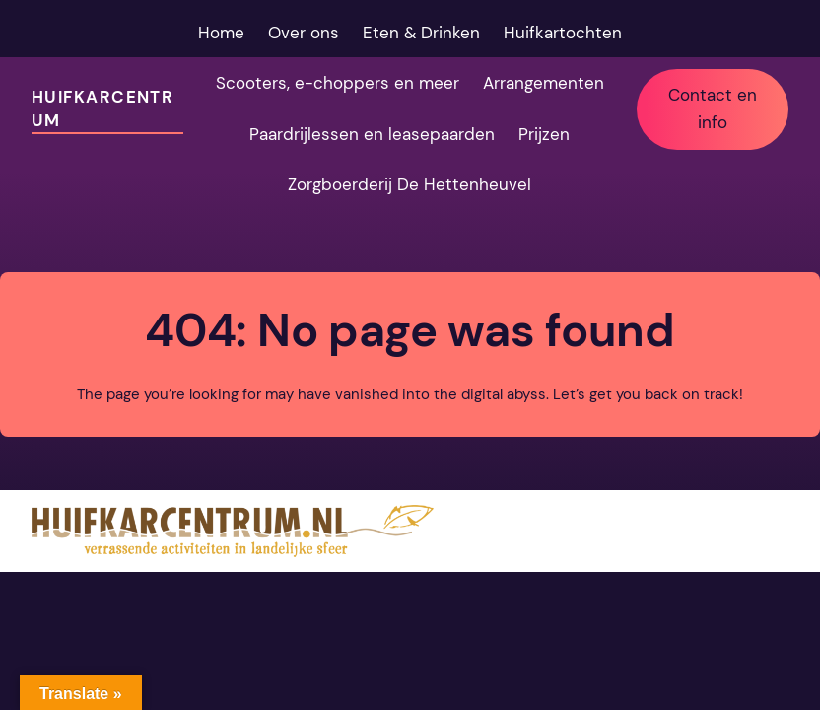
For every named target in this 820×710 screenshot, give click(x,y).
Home (221, 32)
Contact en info (712, 108)
